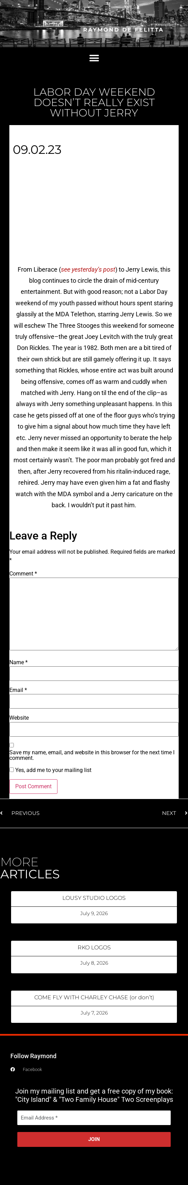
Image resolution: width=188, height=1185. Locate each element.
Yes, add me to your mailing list (50, 770)
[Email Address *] (94, 1118)
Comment (23, 574)
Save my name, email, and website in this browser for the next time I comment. (91, 755)
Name (18, 662)
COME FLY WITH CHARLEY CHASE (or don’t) (94, 997)
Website (19, 718)
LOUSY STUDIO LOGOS (94, 898)
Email (18, 690)
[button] (94, 58)
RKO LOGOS (94, 947)
